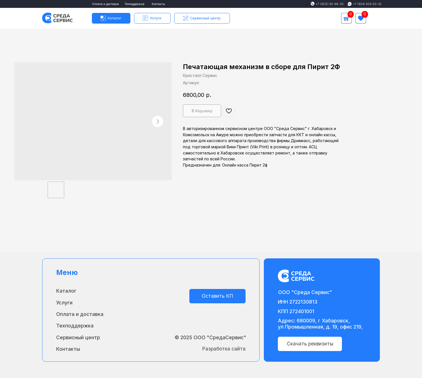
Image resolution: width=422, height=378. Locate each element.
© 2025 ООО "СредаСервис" (210, 337)
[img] (374, 18)
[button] (152, 18)
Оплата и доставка (105, 4)
